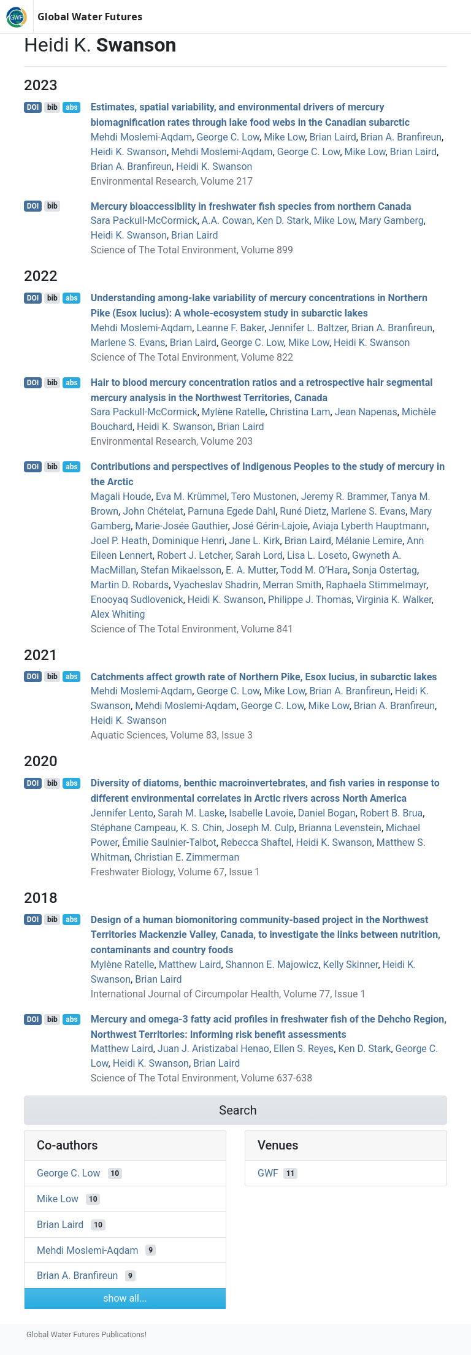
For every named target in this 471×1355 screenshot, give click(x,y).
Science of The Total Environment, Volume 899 (192, 250)
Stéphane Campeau (133, 828)
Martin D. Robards (130, 585)
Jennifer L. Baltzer (308, 328)
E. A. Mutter (251, 570)
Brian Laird (332, 137)
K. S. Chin (201, 828)
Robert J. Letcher (194, 555)
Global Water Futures (89, 16)
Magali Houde (121, 496)
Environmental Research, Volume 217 (172, 181)
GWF (268, 1173)
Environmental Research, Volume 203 (172, 441)
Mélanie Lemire (368, 541)
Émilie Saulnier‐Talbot (169, 842)
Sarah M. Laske (191, 813)
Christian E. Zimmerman (187, 857)
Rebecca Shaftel (256, 842)
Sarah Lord (259, 555)
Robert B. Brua (391, 813)
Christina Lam (300, 412)
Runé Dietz (303, 511)
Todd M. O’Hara (314, 570)
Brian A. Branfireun (401, 137)
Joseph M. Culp (260, 828)
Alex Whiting (118, 614)
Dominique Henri (188, 541)
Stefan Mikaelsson (180, 570)
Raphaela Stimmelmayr (376, 585)
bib (52, 107)
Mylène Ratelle (234, 412)
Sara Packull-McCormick (144, 220)
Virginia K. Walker (393, 599)
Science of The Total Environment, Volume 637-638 (201, 1078)
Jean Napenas (366, 412)
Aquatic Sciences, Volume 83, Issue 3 (172, 735)
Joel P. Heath (119, 541)
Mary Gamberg (391, 220)
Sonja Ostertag (384, 570)
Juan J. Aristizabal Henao (213, 1048)
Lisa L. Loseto (317, 555)
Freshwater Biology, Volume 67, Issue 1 (176, 872)
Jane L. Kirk (254, 541)
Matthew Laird (190, 964)
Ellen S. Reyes (304, 1048)
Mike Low (284, 137)
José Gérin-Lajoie (270, 526)
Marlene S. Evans (128, 342)
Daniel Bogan (327, 813)
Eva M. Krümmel (191, 496)
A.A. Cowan (227, 220)
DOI (33, 107)
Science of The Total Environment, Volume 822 (192, 357)
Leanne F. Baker (230, 328)
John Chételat (153, 511)
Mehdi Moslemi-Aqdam (142, 137)
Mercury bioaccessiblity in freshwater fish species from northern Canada (251, 206)
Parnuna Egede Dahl (231, 511)
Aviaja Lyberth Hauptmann (369, 526)
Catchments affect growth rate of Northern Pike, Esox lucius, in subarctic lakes (264, 676)
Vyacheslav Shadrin (215, 585)
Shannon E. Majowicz (272, 964)
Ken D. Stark (282, 220)
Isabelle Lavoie (261, 813)
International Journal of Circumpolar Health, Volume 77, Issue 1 (228, 994)
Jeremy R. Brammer (343, 496)
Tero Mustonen (264, 496)
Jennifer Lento (122, 813)
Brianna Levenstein (340, 828)
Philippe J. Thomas (309, 599)
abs (71, 107)
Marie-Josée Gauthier (181, 526)
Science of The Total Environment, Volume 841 (192, 629)
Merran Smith (291, 585)
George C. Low (227, 137)
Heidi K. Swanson (129, 152)
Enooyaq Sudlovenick (137, 599)
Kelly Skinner (350, 964)
